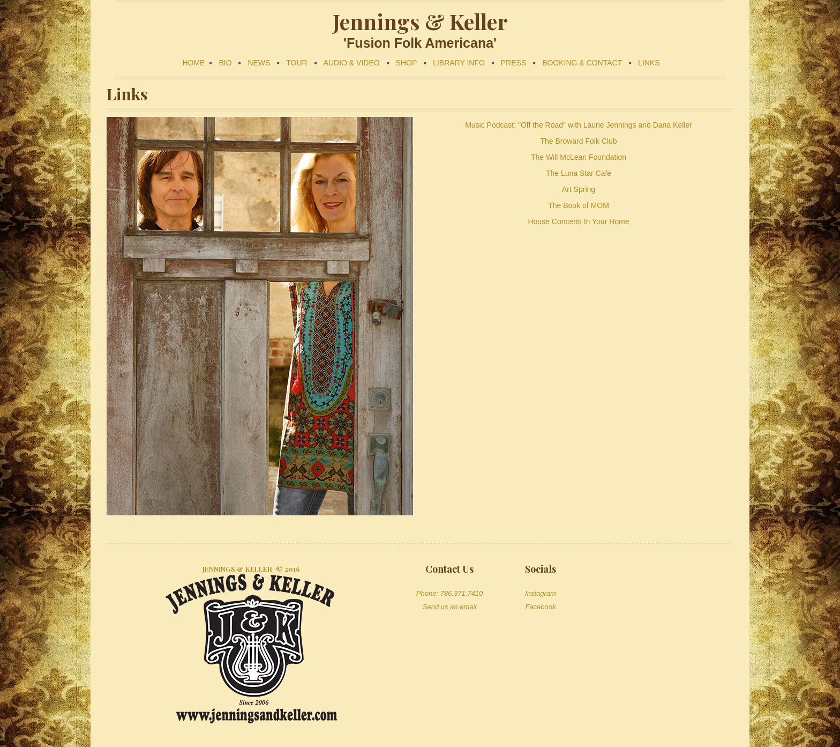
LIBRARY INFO (459, 62)
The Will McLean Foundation (578, 157)
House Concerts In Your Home (578, 221)
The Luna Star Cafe (578, 173)
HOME (193, 62)
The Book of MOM (578, 205)
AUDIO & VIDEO (352, 62)
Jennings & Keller (237, 568)
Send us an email (449, 607)
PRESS (513, 62)
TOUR (296, 62)
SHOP (406, 62)
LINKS (648, 62)
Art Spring (578, 189)
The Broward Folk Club (578, 141)
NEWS (259, 62)
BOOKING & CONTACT (582, 62)
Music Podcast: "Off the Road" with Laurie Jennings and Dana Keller (578, 125)
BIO (225, 62)
